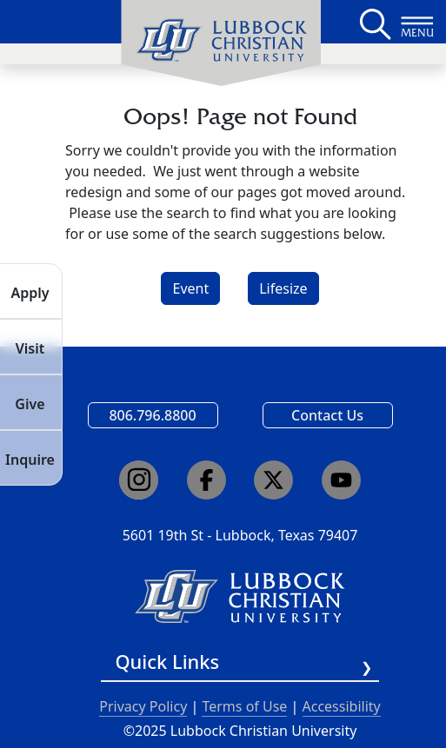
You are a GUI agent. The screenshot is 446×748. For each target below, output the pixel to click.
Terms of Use (244, 706)
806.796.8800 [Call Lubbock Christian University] (152, 415)
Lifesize (283, 288)
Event (190, 288)
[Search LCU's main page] (374, 21)
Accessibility (342, 706)
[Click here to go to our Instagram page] (138, 480)
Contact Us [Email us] (327, 415)
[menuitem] (221, 43)
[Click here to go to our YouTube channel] (341, 480)
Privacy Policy (143, 706)
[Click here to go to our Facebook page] (206, 480)
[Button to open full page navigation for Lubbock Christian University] (417, 21)
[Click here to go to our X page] (273, 480)
